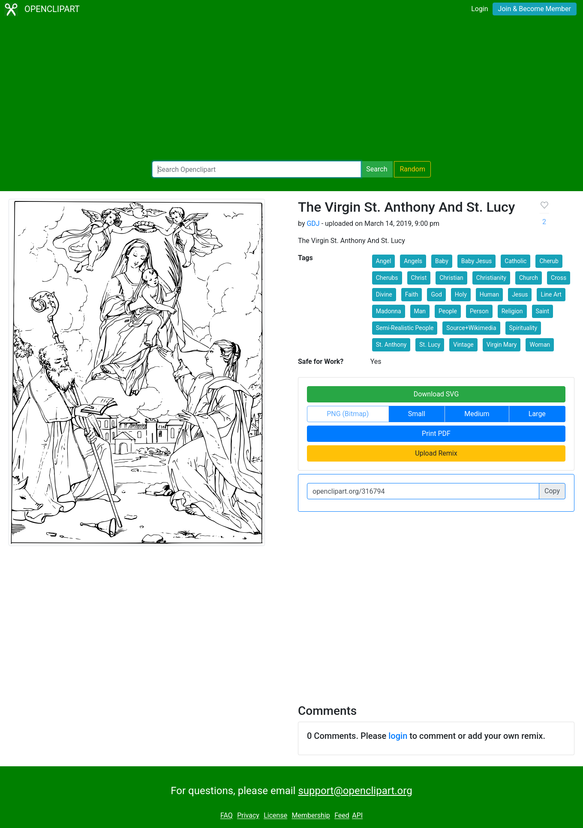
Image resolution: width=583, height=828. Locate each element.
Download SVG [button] (436, 394)
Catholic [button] (515, 261)
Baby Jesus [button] (476, 261)
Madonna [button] (388, 311)
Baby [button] (441, 261)
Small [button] (416, 414)
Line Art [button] (551, 294)
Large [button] (537, 414)
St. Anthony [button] (391, 344)
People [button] (448, 311)
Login (479, 9)
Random (412, 169)
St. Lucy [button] (429, 344)
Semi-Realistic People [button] (405, 327)
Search (376, 169)
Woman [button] (539, 344)
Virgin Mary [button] (502, 344)
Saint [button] (543, 311)
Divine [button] (384, 294)
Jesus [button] (520, 294)
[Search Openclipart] (256, 169)
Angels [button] (413, 261)
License (275, 816)
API (357, 816)
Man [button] (420, 311)
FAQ (226, 816)
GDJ (313, 223)
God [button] (436, 294)
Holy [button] (461, 294)
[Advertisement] (291, 90)
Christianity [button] (491, 277)
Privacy (248, 816)
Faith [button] (411, 294)
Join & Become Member (534, 9)
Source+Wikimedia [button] (471, 327)
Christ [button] (419, 277)
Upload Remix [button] (436, 453)
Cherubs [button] (387, 277)
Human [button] (489, 294)
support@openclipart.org (355, 791)
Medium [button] (476, 414)
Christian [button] (451, 277)
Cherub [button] (549, 261)
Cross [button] (558, 277)
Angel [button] (383, 261)
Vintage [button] (463, 344)
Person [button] (479, 311)
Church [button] (528, 277)
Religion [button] (512, 311)
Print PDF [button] (436, 433)
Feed (341, 816)
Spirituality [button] (523, 327)
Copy (552, 491)
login (397, 736)
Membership (311, 816)
